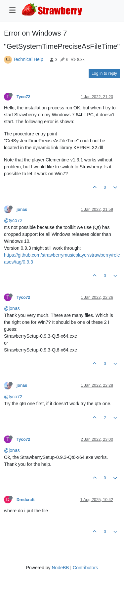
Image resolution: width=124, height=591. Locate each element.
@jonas (12, 308)
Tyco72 (23, 97)
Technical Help (28, 59)
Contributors (85, 567)
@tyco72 (13, 220)
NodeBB (60, 567)
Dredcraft (25, 499)
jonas (22, 209)
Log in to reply (104, 73)
